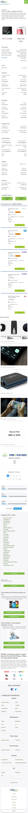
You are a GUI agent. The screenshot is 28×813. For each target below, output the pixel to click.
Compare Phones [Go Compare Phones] (14, 616)
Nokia (16, 727)
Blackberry (17, 772)
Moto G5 (5, 526)
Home (14, 793)
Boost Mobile (18, 711)
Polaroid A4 (5, 539)
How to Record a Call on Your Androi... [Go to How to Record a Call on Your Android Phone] (8, 367)
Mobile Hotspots (5, 740)
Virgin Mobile (4, 708)
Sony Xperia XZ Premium (8, 547)
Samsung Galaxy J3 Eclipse (9, 545)
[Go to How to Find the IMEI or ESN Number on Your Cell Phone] (14, 433)
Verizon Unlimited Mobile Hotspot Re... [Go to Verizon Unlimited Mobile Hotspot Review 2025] (8, 341)
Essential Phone (6, 521)
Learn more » (5, 57)
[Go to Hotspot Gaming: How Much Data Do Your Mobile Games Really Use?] (14, 407)
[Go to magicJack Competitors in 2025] (14, 381)
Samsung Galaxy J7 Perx (8, 565)
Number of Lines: (14, 472)
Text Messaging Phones (20, 762)
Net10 (16, 708)
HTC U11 (5, 524)
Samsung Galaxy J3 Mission (9, 530)
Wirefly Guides (14, 782)
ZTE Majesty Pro (6, 519)
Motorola (3, 727)
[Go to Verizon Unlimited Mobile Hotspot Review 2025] (14, 330)
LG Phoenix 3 (6, 537)
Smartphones (4, 759)
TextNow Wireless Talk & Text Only (14, 253)
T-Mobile (17, 705)
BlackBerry (17, 721)
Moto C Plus (5, 540)
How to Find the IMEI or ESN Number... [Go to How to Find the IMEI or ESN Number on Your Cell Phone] (8, 444)
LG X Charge (6, 543)
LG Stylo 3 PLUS (6, 550)
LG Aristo (5, 548)
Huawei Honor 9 (6, 542)
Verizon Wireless (5, 702)
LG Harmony (5, 553)
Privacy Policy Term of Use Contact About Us (14, 800)
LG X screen (5, 534)
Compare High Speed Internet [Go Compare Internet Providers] (14, 647)
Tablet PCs (17, 740)
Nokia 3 (4, 532)
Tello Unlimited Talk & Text (13, 231)
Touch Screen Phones (6, 762)
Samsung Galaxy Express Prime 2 (10, 561)
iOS (2, 775)
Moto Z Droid (6, 535)
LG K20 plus (5, 529)
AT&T (16, 702)
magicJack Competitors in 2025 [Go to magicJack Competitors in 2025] (7, 393)
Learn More (14, 573)
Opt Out (14, 810)
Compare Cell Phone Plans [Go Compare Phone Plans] (14, 612)
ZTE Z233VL (5, 560)
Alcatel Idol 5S (6, 552)
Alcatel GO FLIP (6, 557)
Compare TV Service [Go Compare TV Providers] (14, 643)
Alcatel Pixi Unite (6, 555)
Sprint (2, 705)
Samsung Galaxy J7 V (7, 527)
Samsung (3, 730)
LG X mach (5, 563)
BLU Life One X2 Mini (7, 517)
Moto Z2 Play (6, 558)
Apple (2, 721)
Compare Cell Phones (4, 4)
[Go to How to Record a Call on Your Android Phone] (14, 355)
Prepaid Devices (19, 759)
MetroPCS (3, 711)
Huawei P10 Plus (6, 522)
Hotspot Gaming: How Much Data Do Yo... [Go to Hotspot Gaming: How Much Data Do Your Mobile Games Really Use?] (9, 418)
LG (16, 724)
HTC (2, 724)
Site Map (14, 807)
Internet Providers (5, 749)
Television (17, 749)
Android (3, 772)
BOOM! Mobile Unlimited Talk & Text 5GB (14, 297)
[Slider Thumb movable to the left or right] (7, 489)
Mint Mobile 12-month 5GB (13, 209)
